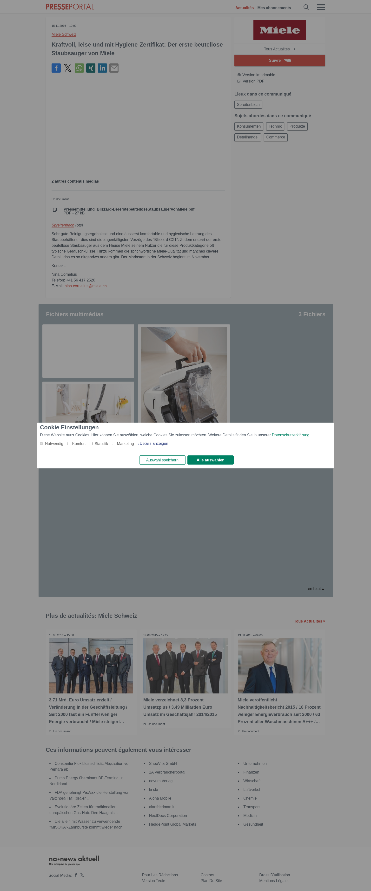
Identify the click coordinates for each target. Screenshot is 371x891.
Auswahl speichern (162, 460)
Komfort (79, 443)
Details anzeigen (154, 443)
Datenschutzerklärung (291, 435)
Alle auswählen (211, 460)
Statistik (101, 443)
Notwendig (54, 443)
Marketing (125, 443)
